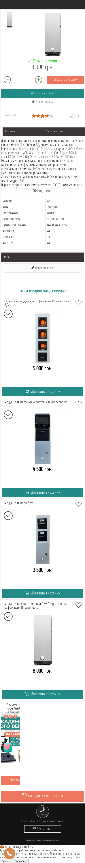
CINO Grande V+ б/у (35, 157)
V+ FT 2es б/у (13, 157)
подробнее (42, 191)
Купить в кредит (42, 93)
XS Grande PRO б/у (63, 157)
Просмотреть (19, 780)
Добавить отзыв (42, 268)
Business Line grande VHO (57, 149)
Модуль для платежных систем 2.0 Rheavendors (35, 402)
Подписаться (42, 829)
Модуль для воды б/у (18, 503)
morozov (56, 841)
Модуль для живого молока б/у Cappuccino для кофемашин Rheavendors (35, 606)
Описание (9, 131)
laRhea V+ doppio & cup (37, 153)
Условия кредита (42, 101)
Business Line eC (28, 149)
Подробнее (73, 857)
